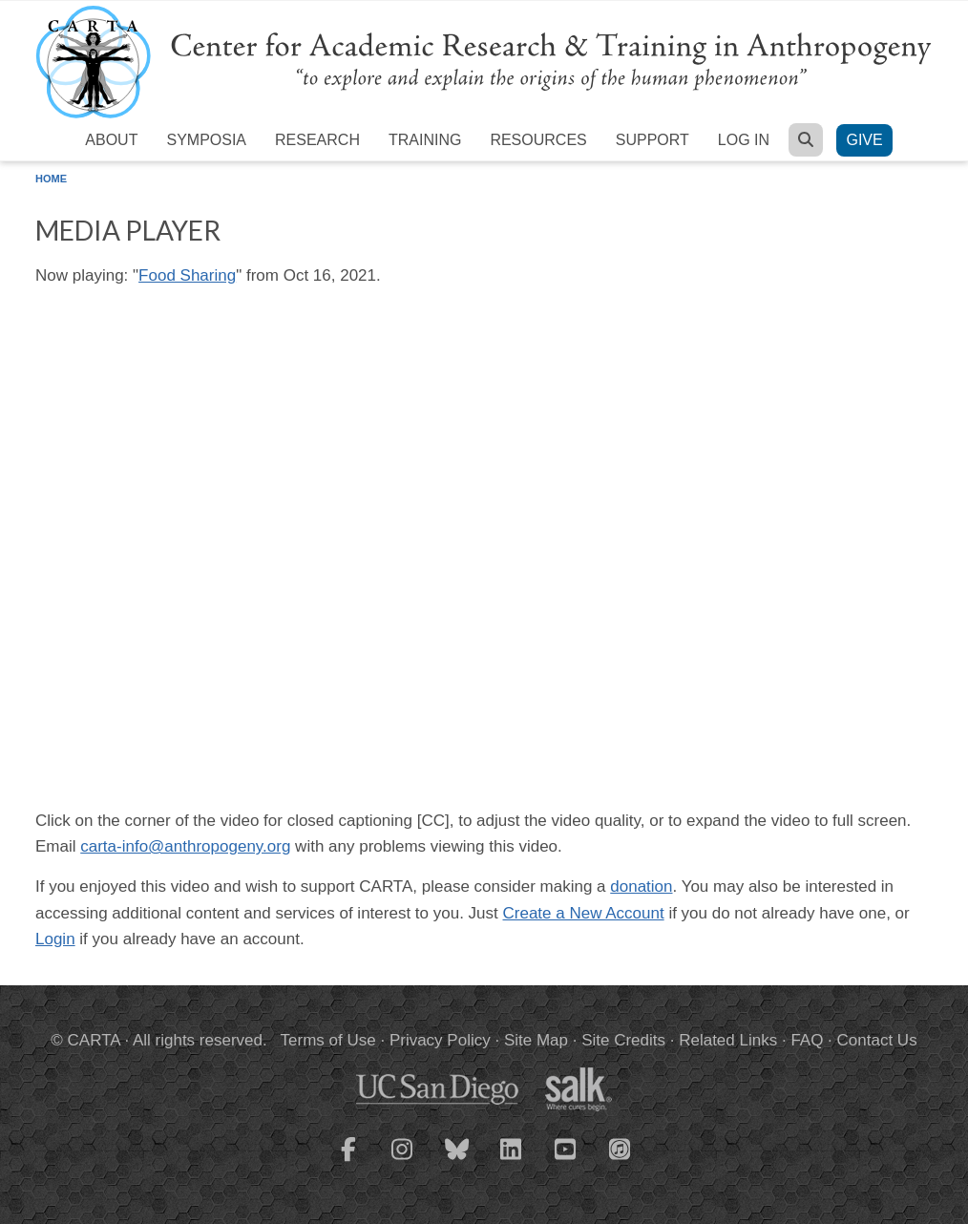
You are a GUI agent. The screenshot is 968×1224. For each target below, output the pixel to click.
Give (864, 140)
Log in (743, 140)
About (111, 140)
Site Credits (623, 1040)
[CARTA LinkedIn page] (512, 1161)
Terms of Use (328, 1040)
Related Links (728, 1040)
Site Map (536, 1040)
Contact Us (877, 1040)
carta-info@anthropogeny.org (185, 846)
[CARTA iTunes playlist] (620, 1147)
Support (652, 140)
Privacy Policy (440, 1040)
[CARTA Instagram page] (403, 1161)
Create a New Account (583, 913)
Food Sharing (187, 275)
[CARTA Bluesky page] (457, 1161)
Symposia (206, 140)
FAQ (806, 1040)
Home (51, 178)
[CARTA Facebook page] (348, 1161)
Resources (538, 140)
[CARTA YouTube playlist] (566, 1161)
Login (55, 939)
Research (317, 140)
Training (425, 140)
